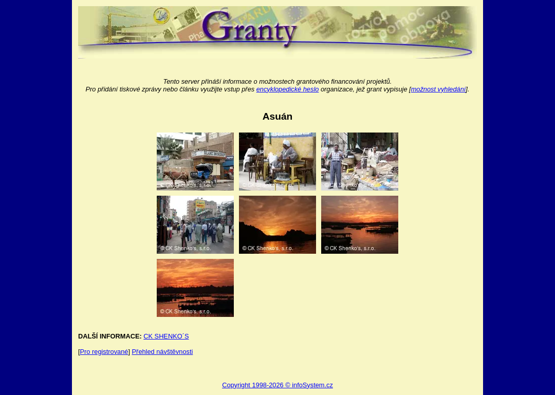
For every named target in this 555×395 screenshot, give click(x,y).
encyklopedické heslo (287, 89)
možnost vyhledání (438, 89)
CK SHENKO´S (166, 336)
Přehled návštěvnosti (162, 351)
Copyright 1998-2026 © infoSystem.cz (277, 385)
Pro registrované (104, 351)
